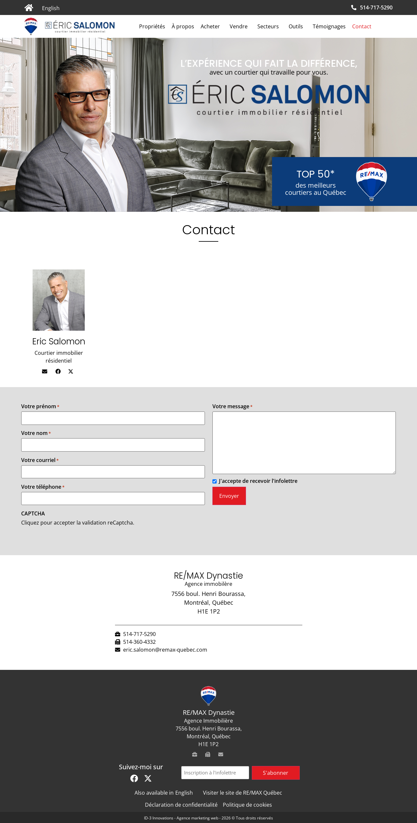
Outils (297, 26)
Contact (361, 26)
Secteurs (269, 26)
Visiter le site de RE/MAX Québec (242, 792)
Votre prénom (40, 406)
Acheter (212, 26)
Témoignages (329, 26)
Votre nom (36, 433)
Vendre (240, 26)
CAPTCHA (33, 513)
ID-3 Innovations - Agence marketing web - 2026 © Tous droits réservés (208, 818)
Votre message (232, 406)
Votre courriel (40, 460)
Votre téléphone (43, 486)
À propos (183, 26)
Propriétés (152, 26)
